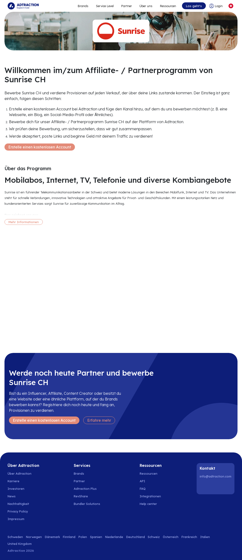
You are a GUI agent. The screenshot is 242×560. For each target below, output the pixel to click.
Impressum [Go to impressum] (16, 519)
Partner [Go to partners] (79, 481)
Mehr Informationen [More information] (24, 222)
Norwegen (34, 537)
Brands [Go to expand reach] (83, 6)
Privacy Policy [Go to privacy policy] (18, 511)
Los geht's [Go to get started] (194, 6)
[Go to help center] (151, 504)
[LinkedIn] (204, 486)
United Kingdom (20, 544)
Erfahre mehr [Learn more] (99, 420)
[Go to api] (151, 481)
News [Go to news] (12, 496)
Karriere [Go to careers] (13, 481)
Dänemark (52, 537)
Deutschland (135, 537)
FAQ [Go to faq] (143, 489)
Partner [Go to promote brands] (126, 6)
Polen (82, 537)
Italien (205, 537)
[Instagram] (216, 486)
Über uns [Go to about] (145, 6)
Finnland (69, 537)
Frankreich (189, 537)
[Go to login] (217, 5)
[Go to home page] (23, 5)
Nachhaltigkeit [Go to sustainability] (18, 504)
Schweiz (154, 537)
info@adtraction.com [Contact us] (215, 476)
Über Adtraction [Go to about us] (19, 473)
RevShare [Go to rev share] (81, 496)
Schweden (15, 537)
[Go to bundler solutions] (89, 504)
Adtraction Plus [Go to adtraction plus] (85, 489)
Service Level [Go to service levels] (105, 6)
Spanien (96, 537)
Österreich (170, 537)
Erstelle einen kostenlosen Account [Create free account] (39, 147)
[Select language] (230, 5)
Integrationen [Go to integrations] (150, 496)
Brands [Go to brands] (79, 473)
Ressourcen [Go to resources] (168, 6)
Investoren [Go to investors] (16, 489)
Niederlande (114, 537)
